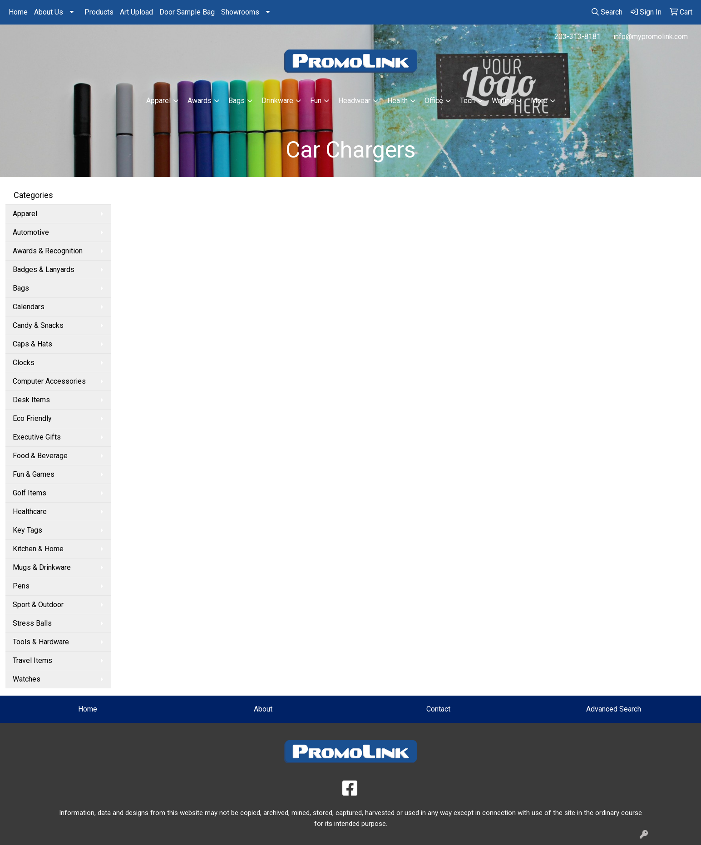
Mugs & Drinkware (42, 567)
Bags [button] (236, 100)
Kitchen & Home (38, 548)
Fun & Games (33, 474)
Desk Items (31, 399)
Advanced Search (613, 709)
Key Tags (27, 530)
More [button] (539, 100)
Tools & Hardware (41, 641)
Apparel (25, 213)
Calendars (28, 306)
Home (18, 12)
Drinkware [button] (277, 100)
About (263, 709)
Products (99, 12)
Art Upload (136, 12)
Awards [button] (200, 100)
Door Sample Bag (187, 12)
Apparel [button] (158, 100)
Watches (26, 679)
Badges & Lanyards (43, 269)
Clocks (24, 362)
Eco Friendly (32, 418)
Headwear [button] (354, 100)
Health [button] (397, 100)
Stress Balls (32, 623)
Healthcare (30, 511)
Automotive (31, 232)
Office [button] (434, 100)
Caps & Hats (32, 344)
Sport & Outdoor (38, 604)
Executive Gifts (37, 437)
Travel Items (32, 660)
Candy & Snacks (38, 325)
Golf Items (29, 493)
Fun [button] (315, 100)
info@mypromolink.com (650, 36)
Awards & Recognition (48, 251)
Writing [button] (503, 100)
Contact (438, 709)
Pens (21, 586)
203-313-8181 (577, 36)
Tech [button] (467, 100)
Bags (21, 288)
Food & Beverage (40, 455)
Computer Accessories (49, 381)
